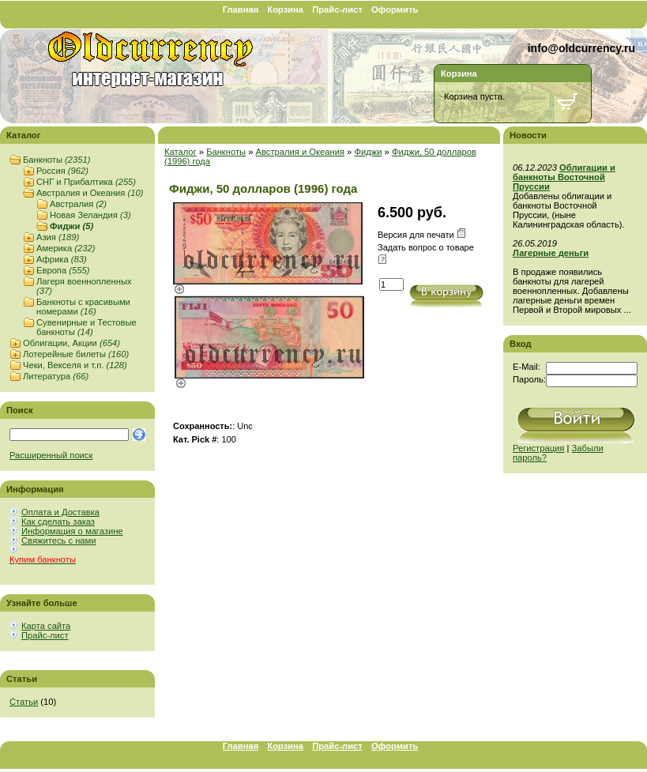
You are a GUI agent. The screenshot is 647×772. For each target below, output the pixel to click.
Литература (55, 376)
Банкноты (56, 159)
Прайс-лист (337, 9)
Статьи (23, 701)
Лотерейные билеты (76, 354)
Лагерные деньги (551, 253)
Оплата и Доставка (60, 512)
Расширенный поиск (50, 455)
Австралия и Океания (89, 193)
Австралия (78, 204)
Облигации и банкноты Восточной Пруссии (564, 177)
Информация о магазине (72, 531)
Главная (241, 9)
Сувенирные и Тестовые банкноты (86, 327)
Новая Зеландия (90, 215)
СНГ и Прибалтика (86, 181)
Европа (62, 270)
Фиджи (71, 226)
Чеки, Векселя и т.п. (75, 365)
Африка (61, 259)
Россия (62, 170)
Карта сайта (45, 626)
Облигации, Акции (71, 343)
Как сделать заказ (58, 521)
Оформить (394, 9)
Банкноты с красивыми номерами (83, 306)
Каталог (180, 151)
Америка (65, 248)
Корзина (285, 9)
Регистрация (538, 448)
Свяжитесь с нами (58, 540)
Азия (57, 237)
